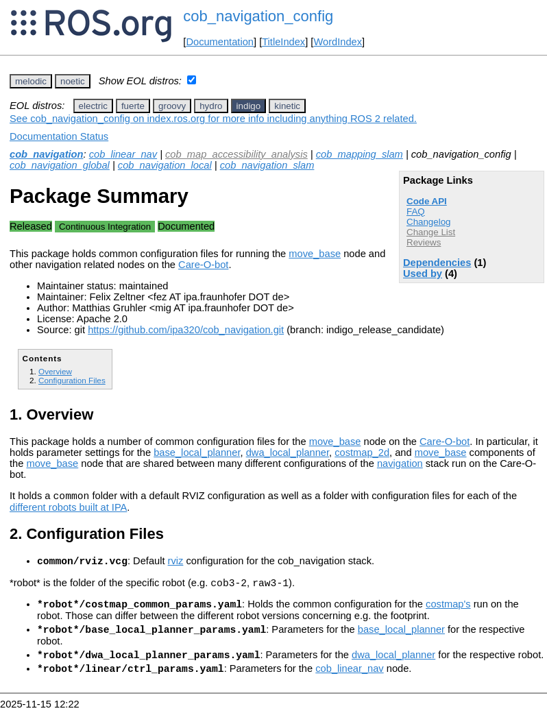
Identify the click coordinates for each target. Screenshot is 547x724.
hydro (210, 106)
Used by (422, 273)
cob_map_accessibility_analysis (236, 154)
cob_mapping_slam (359, 154)
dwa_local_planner (287, 452)
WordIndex (337, 41)
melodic (31, 81)
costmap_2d (362, 452)
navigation (400, 463)
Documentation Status (59, 136)
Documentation (220, 41)
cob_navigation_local (165, 165)
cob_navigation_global (60, 165)
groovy (172, 106)
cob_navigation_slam (267, 165)
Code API (426, 201)
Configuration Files (72, 380)
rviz (176, 564)
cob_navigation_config (258, 16)
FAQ (415, 211)
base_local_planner (197, 452)
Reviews (423, 242)
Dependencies (437, 262)
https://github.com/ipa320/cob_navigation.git (186, 329)
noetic (72, 81)
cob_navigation (47, 154)
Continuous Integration (105, 226)
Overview (55, 371)
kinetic (287, 106)
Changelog (428, 222)
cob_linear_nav (123, 154)
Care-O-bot (203, 264)
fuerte (133, 106)
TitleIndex (283, 41)
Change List (430, 232)
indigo (248, 106)
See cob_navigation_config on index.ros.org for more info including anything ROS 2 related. (213, 118)
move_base (315, 253)
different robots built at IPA (68, 509)
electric (93, 106)
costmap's (448, 612)
